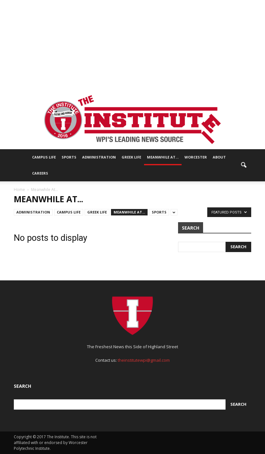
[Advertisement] (132, 45)
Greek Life (131, 157)
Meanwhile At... (129, 212)
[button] (243, 165)
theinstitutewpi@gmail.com (144, 360)
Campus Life (44, 157)
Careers (40, 173)
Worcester (195, 157)
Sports (69, 157)
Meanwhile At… (163, 157)
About (219, 157)
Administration (99, 157)
